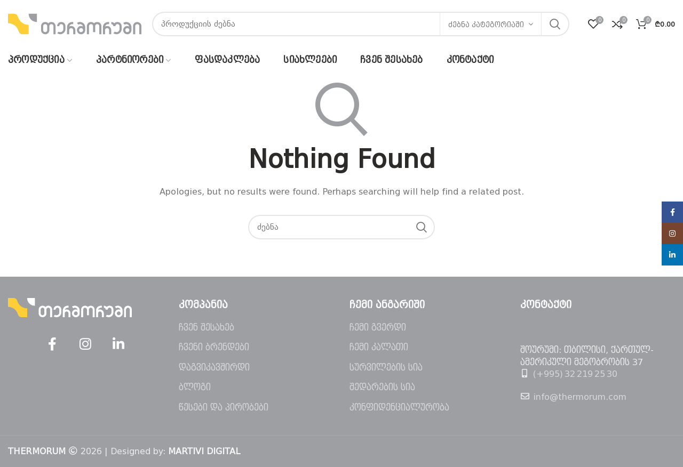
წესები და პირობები (223, 407)
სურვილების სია (386, 368)
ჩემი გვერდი (378, 328)
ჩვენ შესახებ (206, 328)
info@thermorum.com (579, 397)
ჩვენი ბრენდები (214, 347)
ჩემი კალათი (379, 347)
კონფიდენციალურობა (399, 407)
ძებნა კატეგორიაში (486, 25)
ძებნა (555, 24)
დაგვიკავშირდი (214, 368)
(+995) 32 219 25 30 (575, 374)
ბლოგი (195, 387)
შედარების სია (382, 387)
